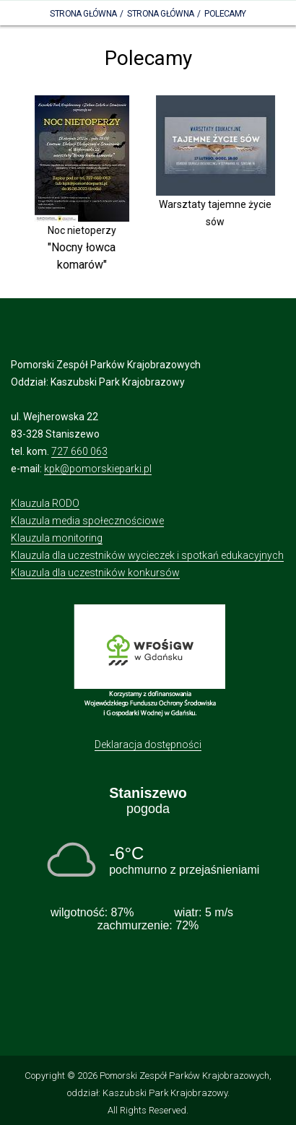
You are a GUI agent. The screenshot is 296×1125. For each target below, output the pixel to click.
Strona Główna (83, 14)
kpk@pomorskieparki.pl (98, 468)
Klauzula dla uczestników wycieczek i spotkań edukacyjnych (147, 555)
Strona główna (160, 14)
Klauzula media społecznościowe (87, 520)
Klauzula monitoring (57, 538)
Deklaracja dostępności (148, 744)
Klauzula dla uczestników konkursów (95, 572)
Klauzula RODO (45, 503)
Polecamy (224, 14)
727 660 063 (79, 451)
